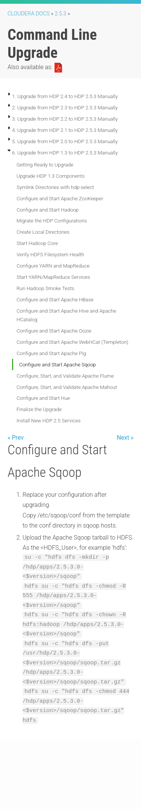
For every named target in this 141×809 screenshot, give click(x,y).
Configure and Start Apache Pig (51, 353)
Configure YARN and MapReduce (53, 266)
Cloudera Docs (29, 14)
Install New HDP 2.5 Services (48, 420)
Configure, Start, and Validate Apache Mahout (67, 387)
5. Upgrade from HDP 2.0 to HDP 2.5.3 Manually (65, 141)
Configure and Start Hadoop (48, 210)
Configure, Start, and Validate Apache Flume (65, 376)
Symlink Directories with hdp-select (55, 187)
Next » (125, 437)
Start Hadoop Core (37, 243)
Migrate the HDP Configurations (52, 221)
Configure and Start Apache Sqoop (57, 364)
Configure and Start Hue (43, 398)
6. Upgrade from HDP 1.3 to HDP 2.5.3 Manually (65, 153)
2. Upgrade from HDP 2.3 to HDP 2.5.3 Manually (65, 107)
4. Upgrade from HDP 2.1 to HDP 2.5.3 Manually (65, 130)
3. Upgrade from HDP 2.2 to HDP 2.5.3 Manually (65, 119)
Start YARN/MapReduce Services (53, 277)
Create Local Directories (43, 232)
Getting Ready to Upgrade (45, 165)
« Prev (16, 437)
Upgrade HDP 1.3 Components (51, 176)
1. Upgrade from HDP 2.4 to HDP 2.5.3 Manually (65, 96)
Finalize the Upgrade (39, 409)
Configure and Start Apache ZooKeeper (60, 198)
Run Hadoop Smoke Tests (45, 288)
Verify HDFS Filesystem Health (50, 254)
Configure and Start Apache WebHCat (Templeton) (72, 342)
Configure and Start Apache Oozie (54, 331)
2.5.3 (61, 14)
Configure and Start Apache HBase (55, 299)
